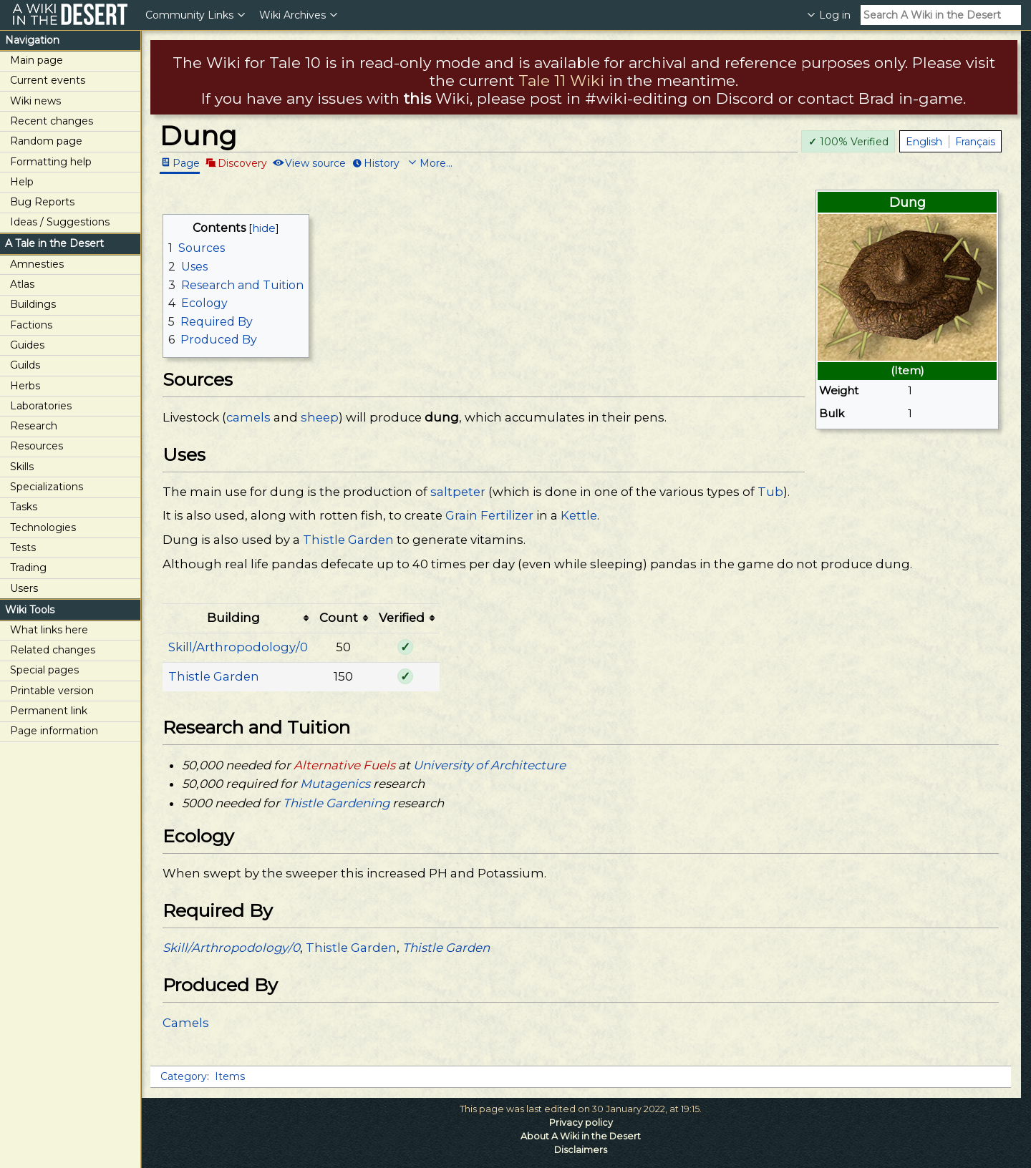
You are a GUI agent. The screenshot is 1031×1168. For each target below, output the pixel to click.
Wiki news (35, 100)
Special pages (44, 669)
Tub (770, 492)
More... (436, 162)
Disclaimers (580, 1149)
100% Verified (848, 141)
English (924, 141)
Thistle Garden (348, 539)
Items (230, 1076)
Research (33, 425)
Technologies (43, 527)
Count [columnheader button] (338, 617)
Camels (186, 1023)
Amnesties (37, 264)
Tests (23, 547)
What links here (49, 629)
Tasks (23, 506)
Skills (22, 466)
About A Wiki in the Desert (581, 1136)
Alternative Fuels (344, 765)
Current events (47, 80)
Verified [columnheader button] (402, 617)
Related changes (52, 649)
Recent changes (51, 121)
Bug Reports (42, 201)
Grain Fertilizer (489, 515)
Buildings (33, 304)
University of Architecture (489, 765)
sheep (320, 417)
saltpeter (457, 492)
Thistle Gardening (336, 803)
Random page (46, 141)
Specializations (46, 486)
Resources (36, 445)
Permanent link (48, 710)
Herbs (25, 385)
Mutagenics (335, 784)
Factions (31, 324)
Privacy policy (581, 1122)
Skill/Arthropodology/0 (238, 647)
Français (975, 141)
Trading (28, 567)
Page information (54, 730)
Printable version (52, 690)
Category (183, 1076)
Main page (36, 60)
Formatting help (51, 161)
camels (248, 417)
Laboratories (41, 405)
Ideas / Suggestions (60, 221)
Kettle (579, 515)
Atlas (22, 284)
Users (24, 588)
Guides (27, 345)
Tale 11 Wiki (561, 80)
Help (22, 181)
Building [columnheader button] (233, 617)
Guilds (25, 365)
